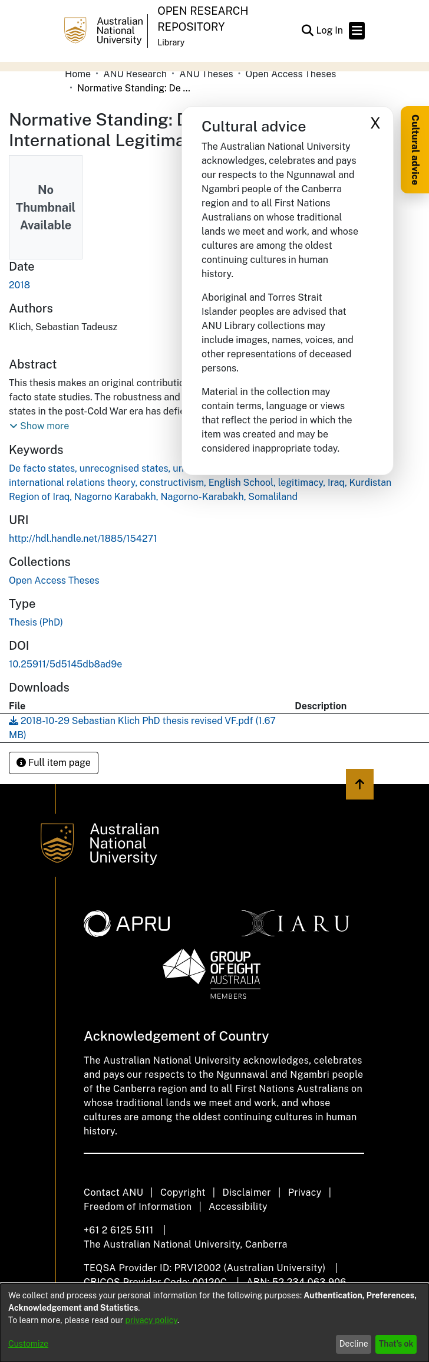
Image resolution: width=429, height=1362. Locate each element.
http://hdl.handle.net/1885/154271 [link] (83, 538)
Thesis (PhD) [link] (36, 622)
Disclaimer (246, 1192)
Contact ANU (113, 1192)
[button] (307, 31)
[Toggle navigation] (357, 31)
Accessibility (238, 1206)
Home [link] (78, 74)
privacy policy (151, 1320)
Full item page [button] (53, 762)
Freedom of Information (138, 1206)
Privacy (305, 1192)
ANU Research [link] (135, 74)
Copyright (183, 1192)
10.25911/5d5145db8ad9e (65, 664)
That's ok (396, 1343)
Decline (353, 1343)
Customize (28, 1343)
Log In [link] (330, 30)
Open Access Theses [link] (291, 74)
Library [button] (170, 42)
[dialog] (214, 1323)
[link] (54, 580)
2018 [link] (19, 285)
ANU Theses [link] (206, 74)
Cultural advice (415, 149)
